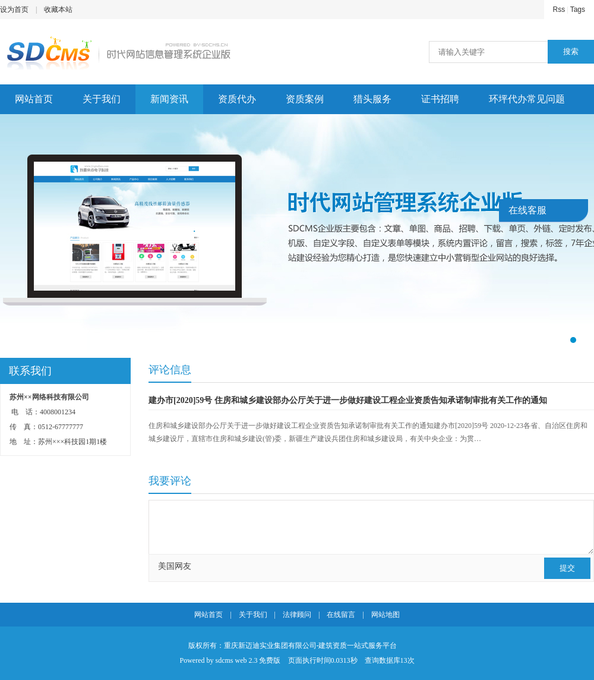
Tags (577, 9)
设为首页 (14, 9)
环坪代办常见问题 (527, 99)
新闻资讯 (169, 99)
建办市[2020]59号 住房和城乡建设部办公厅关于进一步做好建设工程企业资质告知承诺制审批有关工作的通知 (347, 400)
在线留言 (341, 614)
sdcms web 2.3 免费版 (248, 660)
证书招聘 (440, 99)
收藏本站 (58, 9)
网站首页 (34, 99)
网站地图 (385, 614)
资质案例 (305, 99)
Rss (559, 9)
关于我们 (102, 99)
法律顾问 (297, 614)
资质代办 (237, 99)
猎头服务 (372, 99)
